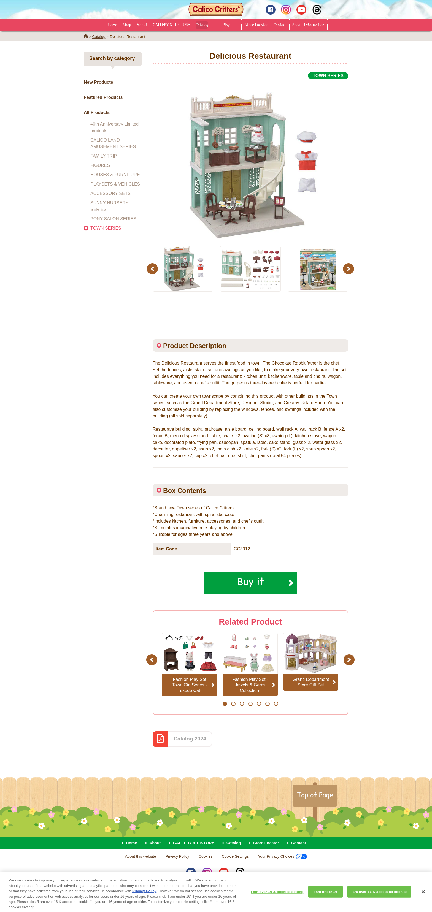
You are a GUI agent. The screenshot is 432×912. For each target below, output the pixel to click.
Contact (280, 24)
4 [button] (250, 704)
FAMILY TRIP (103, 156)
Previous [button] (153, 268)
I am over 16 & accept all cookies (378, 896)
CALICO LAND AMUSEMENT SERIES (113, 143)
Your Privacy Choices (282, 856)
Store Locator (256, 24)
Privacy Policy (177, 856)
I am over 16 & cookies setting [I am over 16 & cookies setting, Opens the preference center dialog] (277, 896)
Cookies (205, 856)
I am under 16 (325, 896)
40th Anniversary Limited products (114, 127)
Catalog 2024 (190, 739)
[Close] (423, 896)
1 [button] (224, 704)
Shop (127, 24)
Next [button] (349, 268)
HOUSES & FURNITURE (115, 174)
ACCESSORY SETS (110, 193)
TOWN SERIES (105, 228)
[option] (250, 159)
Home (112, 24)
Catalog (202, 24)
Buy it (250, 581)
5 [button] (258, 704)
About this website (140, 856)
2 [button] (233, 704)
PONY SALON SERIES (113, 218)
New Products (98, 82)
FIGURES (100, 165)
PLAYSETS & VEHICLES (115, 184)
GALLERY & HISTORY (171, 24)
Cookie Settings (235, 856)
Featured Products (103, 97)
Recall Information (308, 24)
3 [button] (241, 704)
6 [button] (267, 704)
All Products (97, 112)
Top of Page (315, 794)
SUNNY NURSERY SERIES (109, 206)
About (142, 24)
